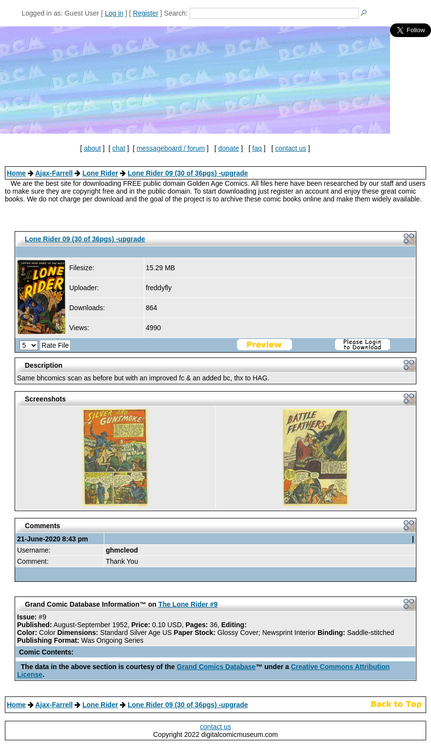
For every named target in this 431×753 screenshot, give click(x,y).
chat (118, 148)
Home (16, 173)
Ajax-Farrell (54, 173)
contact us (290, 148)
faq (257, 148)
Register (145, 13)
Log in (114, 13)
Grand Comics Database (216, 667)
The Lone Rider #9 (187, 604)
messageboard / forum (171, 148)
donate (228, 148)
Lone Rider (100, 173)
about (92, 148)
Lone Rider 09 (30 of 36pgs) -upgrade (188, 173)
